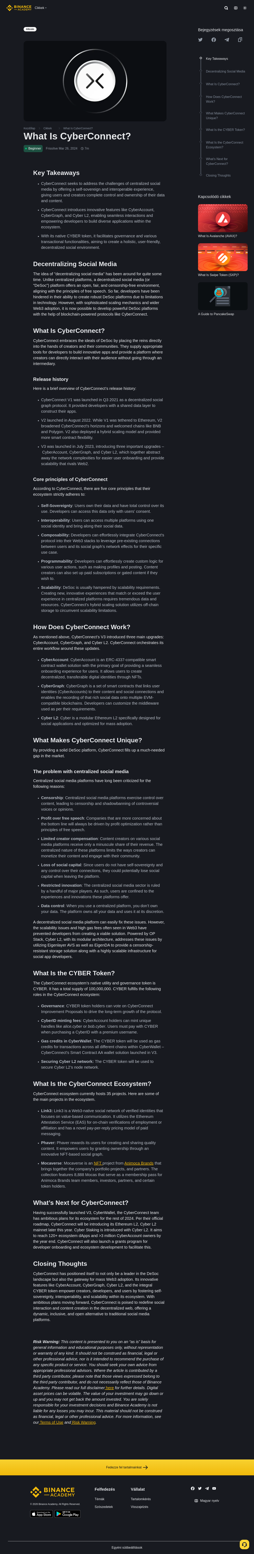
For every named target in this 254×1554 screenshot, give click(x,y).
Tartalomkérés (141, 1499)
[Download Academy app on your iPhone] (41, 1514)
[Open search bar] (225, 8)
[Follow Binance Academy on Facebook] (193, 1488)
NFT (98, 1163)
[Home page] (19, 8)
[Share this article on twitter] (200, 39)
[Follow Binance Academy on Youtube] (214, 1488)
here (110, 1388)
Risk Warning (83, 1422)
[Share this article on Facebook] (213, 39)
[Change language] (236, 8)
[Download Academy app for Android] (67, 1514)
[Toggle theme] (245, 8)
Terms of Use (51, 1422)
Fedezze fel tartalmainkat (127, 1467)
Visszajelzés (139, 1507)
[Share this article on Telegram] (226, 39)
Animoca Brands (139, 1163)
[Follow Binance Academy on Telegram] (207, 1488)
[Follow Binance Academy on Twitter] (200, 1488)
